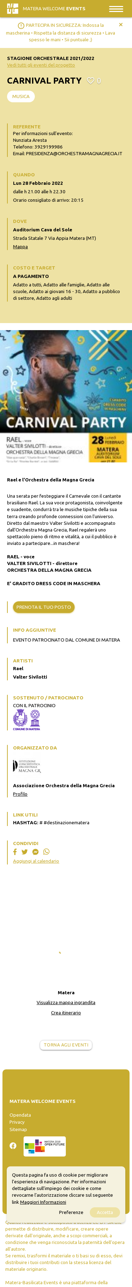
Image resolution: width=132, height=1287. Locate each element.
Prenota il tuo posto (44, 607)
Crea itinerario (66, 1012)
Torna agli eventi (66, 1045)
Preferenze (71, 1212)
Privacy (17, 1122)
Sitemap (18, 1129)
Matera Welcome (54, 8)
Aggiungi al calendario (36, 861)
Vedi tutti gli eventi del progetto (41, 65)
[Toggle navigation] (116, 9)
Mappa (20, 246)
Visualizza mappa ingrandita (66, 1002)
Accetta (105, 1212)
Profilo (20, 794)
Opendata (20, 1115)
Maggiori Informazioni (43, 1202)
